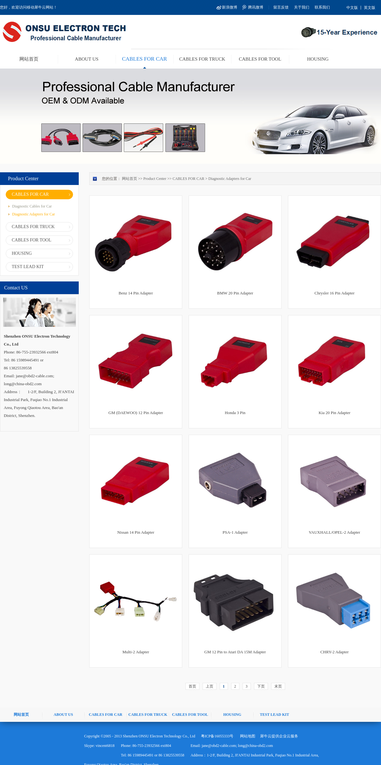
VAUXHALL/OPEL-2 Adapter (334, 532)
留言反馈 (281, 7)
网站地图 (246, 736)
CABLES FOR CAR (188, 178)
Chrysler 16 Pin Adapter (334, 293)
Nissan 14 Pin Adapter (135, 532)
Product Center (155, 178)
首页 (192, 686)
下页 (261, 686)
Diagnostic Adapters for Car (229, 178)
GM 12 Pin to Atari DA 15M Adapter (235, 652)
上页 (209, 686)
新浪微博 (229, 7)
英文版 (369, 7)
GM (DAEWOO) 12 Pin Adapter (136, 412)
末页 (278, 686)
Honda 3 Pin (235, 412)
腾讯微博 (255, 7)
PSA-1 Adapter (235, 532)
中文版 (352, 7)
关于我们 (301, 7)
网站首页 (28, 59)
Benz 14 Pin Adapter (136, 293)
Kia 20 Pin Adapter (334, 412)
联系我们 (322, 7)
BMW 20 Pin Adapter (235, 293)
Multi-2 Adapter (135, 652)
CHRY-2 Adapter (334, 652)
